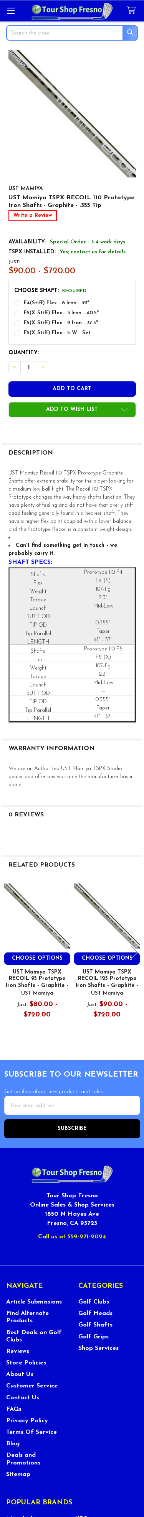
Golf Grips (93, 1337)
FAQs (14, 1409)
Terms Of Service (31, 1432)
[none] (72, 113)
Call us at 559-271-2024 (72, 1237)
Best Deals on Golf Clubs (34, 1336)
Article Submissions (34, 1302)
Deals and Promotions (23, 1459)
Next (134, 952)
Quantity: (23, 353)
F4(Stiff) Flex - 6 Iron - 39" (56, 303)
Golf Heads (95, 1313)
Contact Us (22, 1398)
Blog (13, 1444)
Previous (10, 952)
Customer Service (32, 1386)
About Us (19, 1374)
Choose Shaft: (50, 291)
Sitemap (18, 1474)
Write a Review (32, 215)
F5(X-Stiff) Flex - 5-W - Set (57, 333)
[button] (72, 409)
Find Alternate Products (27, 1317)
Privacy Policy (27, 1421)
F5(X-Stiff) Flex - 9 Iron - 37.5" (61, 323)
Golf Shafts (95, 1325)
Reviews (17, 1351)
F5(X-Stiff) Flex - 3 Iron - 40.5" (61, 313)
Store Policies (26, 1363)
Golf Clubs (93, 1302)
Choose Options (37, 958)
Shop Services (98, 1348)
